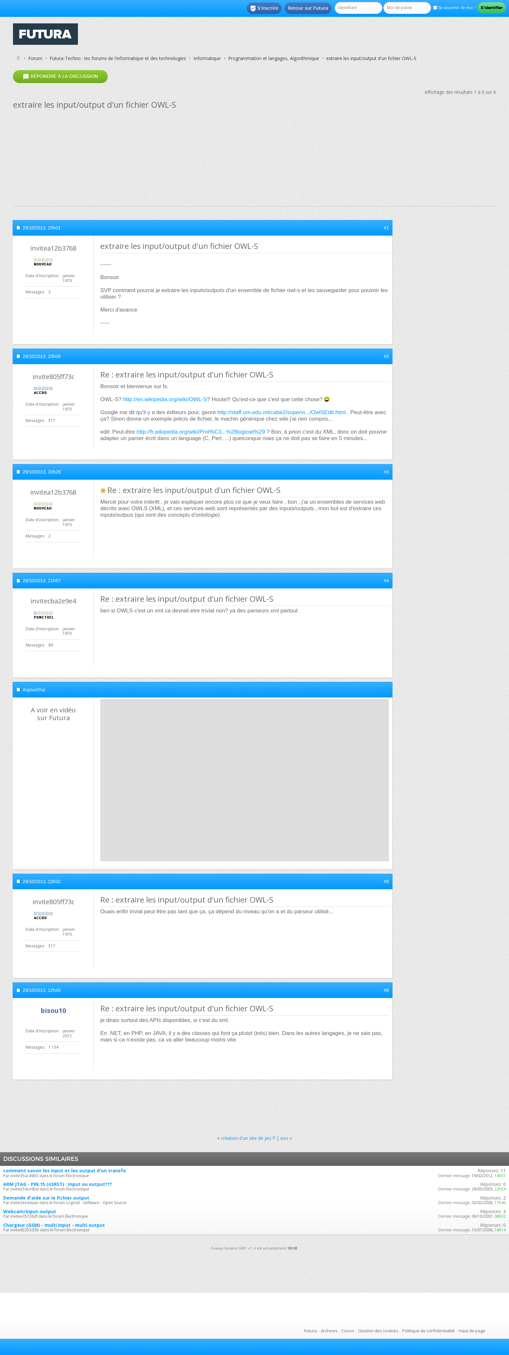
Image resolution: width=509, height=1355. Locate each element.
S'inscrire (264, 8)
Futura (310, 1331)
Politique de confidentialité (428, 1331)
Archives (329, 1331)
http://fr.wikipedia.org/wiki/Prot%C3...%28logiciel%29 (201, 432)
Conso (347, 1331)
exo (284, 1138)
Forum (35, 58)
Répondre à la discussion (60, 76)
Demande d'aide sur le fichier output (46, 1198)
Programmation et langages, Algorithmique (273, 58)
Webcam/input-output (29, 1211)
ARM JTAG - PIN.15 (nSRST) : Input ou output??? (57, 1184)
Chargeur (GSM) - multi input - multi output (54, 1225)
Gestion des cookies (378, 1331)
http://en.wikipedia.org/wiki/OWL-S (165, 399)
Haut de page (472, 1331)
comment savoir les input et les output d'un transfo (64, 1170)
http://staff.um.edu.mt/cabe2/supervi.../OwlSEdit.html (281, 412)
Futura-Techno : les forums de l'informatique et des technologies (118, 58)
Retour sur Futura (308, 8)
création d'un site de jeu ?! (248, 1138)
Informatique (207, 58)
